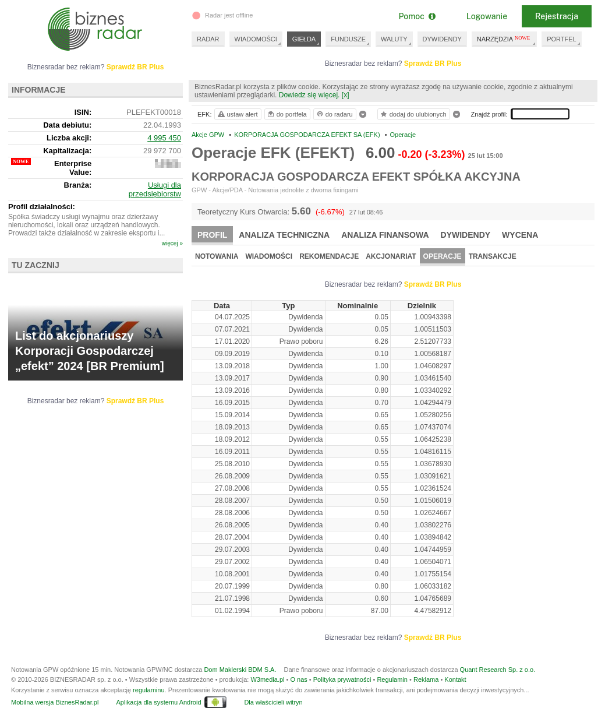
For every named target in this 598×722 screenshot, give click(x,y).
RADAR (208, 39)
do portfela (286, 114)
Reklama (425, 679)
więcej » (172, 243)
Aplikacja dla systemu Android (158, 702)
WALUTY (394, 39)
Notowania (216, 256)
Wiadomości (268, 256)
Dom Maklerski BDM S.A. (240, 669)
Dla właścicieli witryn (273, 702)
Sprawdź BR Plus (433, 63)
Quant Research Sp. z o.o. (498, 669)
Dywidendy (466, 235)
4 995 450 (164, 137)
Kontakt (455, 679)
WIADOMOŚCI (256, 39)
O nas (298, 679)
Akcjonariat (391, 256)
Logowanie (486, 16)
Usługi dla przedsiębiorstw (155, 189)
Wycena (520, 235)
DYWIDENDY (442, 39)
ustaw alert (237, 114)
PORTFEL (561, 39)
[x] (345, 95)
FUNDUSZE (348, 39)
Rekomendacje (329, 256)
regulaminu (148, 689)
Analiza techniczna (284, 235)
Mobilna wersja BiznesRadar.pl (54, 702)
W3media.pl (267, 679)
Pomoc (416, 16)
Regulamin (392, 679)
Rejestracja (556, 16)
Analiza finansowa (385, 235)
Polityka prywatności (342, 679)
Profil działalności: (41, 206)
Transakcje (492, 256)
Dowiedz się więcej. (309, 95)
